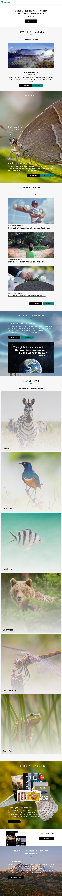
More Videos (33, 175)
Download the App (47, 838)
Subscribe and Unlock (16, 877)
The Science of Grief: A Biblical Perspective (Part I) (27, 295)
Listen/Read (25, 85)
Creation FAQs (47, 175)
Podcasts (48, 303)
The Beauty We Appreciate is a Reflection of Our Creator (29, 228)
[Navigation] (58, 2)
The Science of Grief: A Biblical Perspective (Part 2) (27, 261)
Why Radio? (27, 337)
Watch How (31, 21)
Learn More (14, 337)
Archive (37, 85)
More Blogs (36, 303)
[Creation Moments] (5, 2)
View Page (14, 822)
